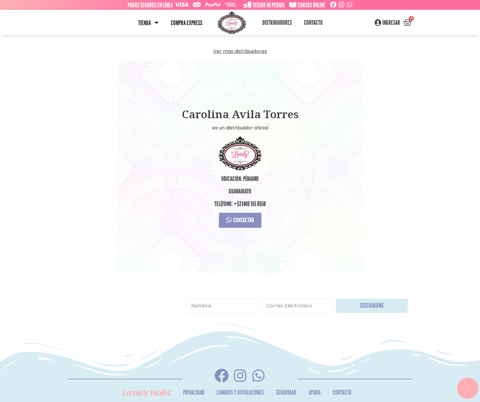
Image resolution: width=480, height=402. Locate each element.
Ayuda (315, 392)
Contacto (313, 22)
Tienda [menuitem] (144, 23)
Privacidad (193, 392)
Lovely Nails (146, 392)
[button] (156, 23)
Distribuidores (277, 22)
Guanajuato (240, 191)
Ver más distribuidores (240, 51)
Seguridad (286, 392)
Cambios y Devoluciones (240, 392)
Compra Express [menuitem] (186, 23)
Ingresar (391, 22)
